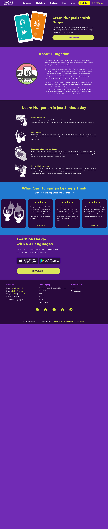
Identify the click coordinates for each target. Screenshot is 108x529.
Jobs (73, 288)
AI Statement (80, 321)
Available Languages (14, 300)
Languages (27, 3)
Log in (73, 3)
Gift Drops (54, 3)
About (41, 296)
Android (19, 288)
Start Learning (38, 271)
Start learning (73, 37)
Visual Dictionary (13, 297)
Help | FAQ (43, 302)
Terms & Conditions (59, 321)
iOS (13, 288)
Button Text (27, 261)
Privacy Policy (70, 321)
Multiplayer (40, 3)
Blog (64, 3)
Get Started (98, 3)
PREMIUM (84, 3)
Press (41, 299)
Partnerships (76, 291)
